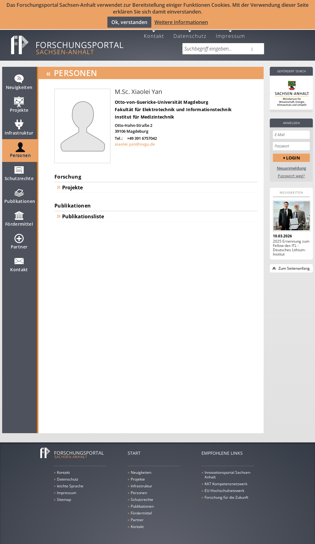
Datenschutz (190, 31)
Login (293, 153)
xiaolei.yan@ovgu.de (135, 139)
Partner (19, 239)
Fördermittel (19, 216)
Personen (20, 148)
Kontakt (154, 31)
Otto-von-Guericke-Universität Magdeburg (161, 97)
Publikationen (19, 193)
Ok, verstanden (129, 21)
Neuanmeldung (291, 163)
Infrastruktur (19, 125)
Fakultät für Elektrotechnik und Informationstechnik (173, 104)
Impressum (230, 31)
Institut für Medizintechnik (144, 112)
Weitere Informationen (181, 21)
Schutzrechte (19, 170)
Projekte (19, 102)
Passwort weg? (291, 171)
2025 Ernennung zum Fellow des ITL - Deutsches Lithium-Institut (291, 243)
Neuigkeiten (19, 79)
